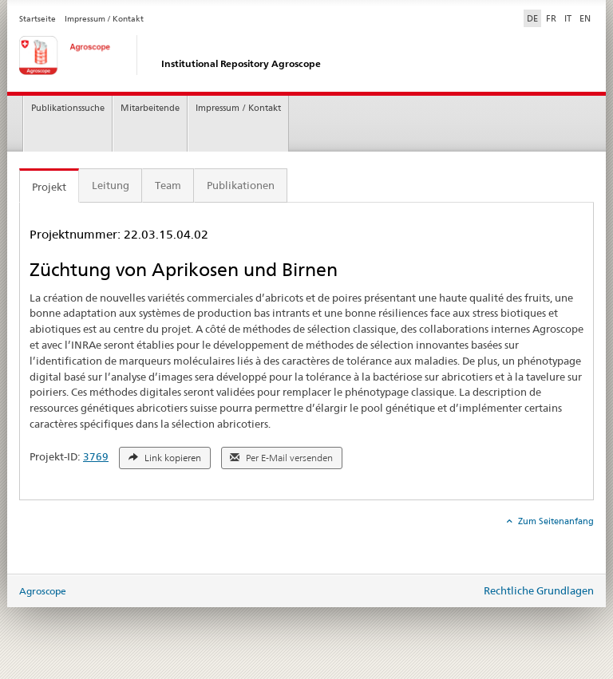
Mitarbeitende (150, 108)
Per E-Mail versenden (281, 458)
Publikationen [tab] (241, 185)
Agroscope (42, 591)
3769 (96, 456)
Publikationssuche (68, 108)
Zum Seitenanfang (555, 521)
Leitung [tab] (110, 185)
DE (534, 17)
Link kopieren (165, 458)
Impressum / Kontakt (104, 18)
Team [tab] (168, 185)
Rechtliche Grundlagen (539, 590)
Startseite (37, 18)
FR (551, 18)
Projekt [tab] (49, 186)
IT (567, 18)
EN (585, 18)
